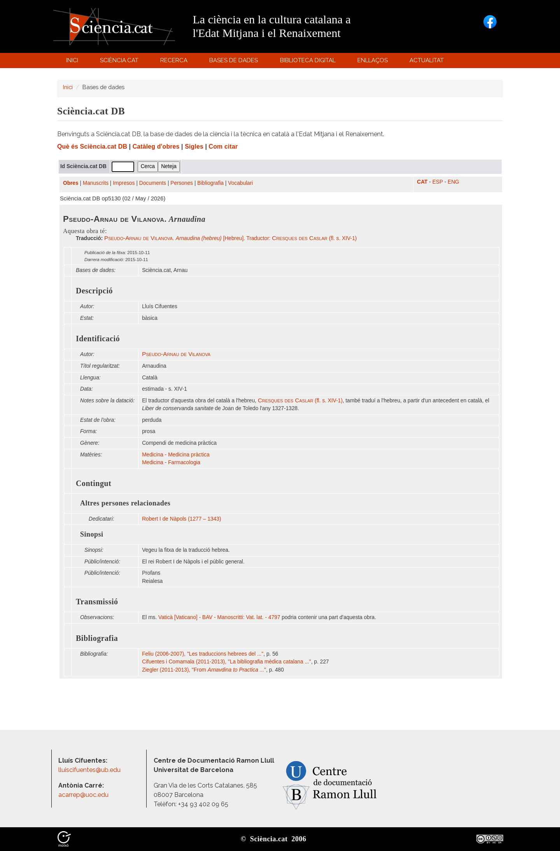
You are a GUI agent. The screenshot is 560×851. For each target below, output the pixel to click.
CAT (422, 182)
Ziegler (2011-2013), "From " (204, 670)
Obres (71, 183)
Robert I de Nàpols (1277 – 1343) (181, 519)
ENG (453, 182)
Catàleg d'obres (156, 146)
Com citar (223, 146)
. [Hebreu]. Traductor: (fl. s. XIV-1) (230, 238)
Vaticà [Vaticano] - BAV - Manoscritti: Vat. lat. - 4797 (219, 617)
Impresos (124, 183)
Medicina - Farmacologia (171, 462)
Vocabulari (240, 183)
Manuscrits (95, 183)
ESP (437, 182)
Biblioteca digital (308, 62)
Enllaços (372, 60)
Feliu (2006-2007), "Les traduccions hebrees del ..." (202, 654)
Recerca (175, 62)
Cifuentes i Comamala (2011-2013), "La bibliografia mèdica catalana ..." (226, 662)
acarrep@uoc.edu (83, 794)
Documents (152, 183)
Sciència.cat (120, 62)
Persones (181, 183)
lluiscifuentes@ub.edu (90, 770)
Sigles (194, 146)
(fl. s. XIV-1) (300, 401)
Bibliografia (210, 183)
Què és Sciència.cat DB (92, 146)
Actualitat (428, 62)
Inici (72, 60)
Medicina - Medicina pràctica (176, 455)
